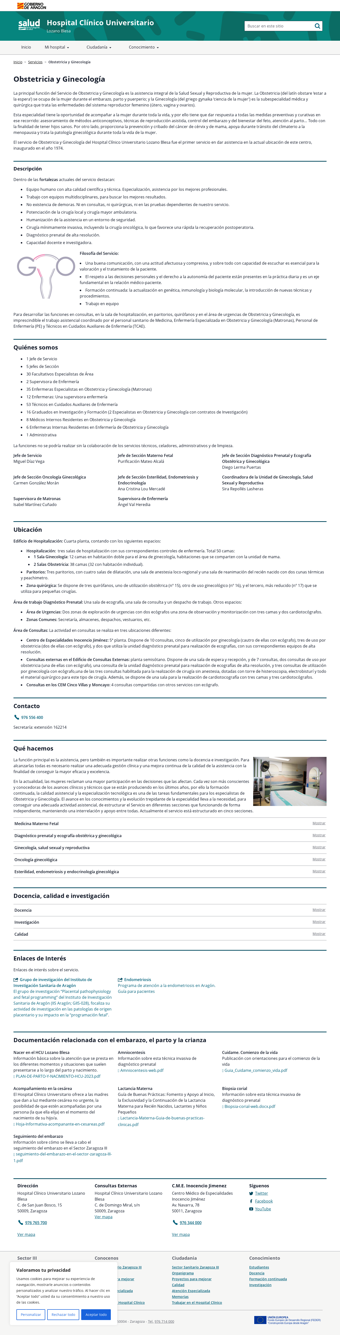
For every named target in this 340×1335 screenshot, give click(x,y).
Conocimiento (145, 47)
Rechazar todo (63, 1314)
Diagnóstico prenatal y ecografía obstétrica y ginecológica (170, 836)
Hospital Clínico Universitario (100, 22)
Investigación (170, 922)
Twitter (261, 1193)
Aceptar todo (96, 1314)
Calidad (170, 934)
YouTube (263, 1209)
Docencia (170, 910)
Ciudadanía (100, 47)
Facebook (264, 1201)
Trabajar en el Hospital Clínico (120, 1302)
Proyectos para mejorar (192, 1279)
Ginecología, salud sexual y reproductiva (170, 848)
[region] (63, 1293)
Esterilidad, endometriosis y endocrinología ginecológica (170, 872)
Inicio (26, 47)
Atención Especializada (191, 1290)
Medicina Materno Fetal (170, 824)
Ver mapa (26, 1234)
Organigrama (183, 1273)
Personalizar (31, 1314)
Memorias (180, 1296)
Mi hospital (58, 47)
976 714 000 (164, 1321)
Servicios (35, 62)
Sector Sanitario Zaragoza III (118, 1267)
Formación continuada (268, 1279)
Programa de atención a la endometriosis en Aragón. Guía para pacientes (168, 985)
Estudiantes (259, 1267)
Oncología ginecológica (170, 860)
